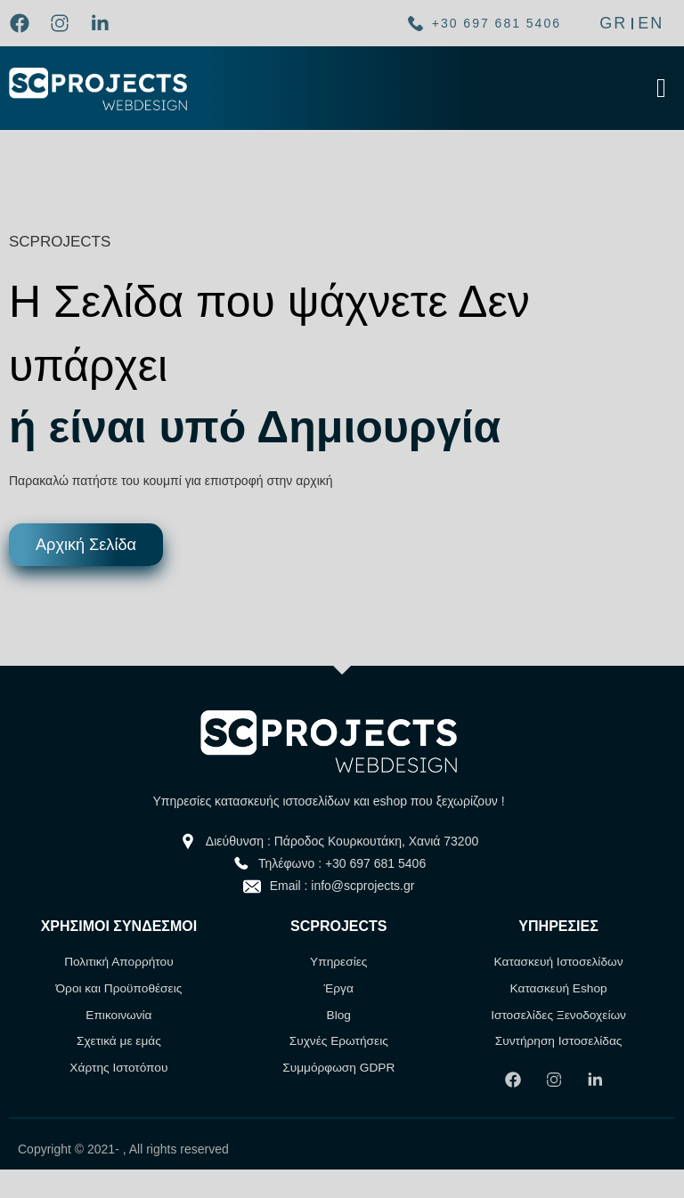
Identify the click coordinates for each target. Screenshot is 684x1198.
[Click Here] (661, 88)
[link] (24, 23)
